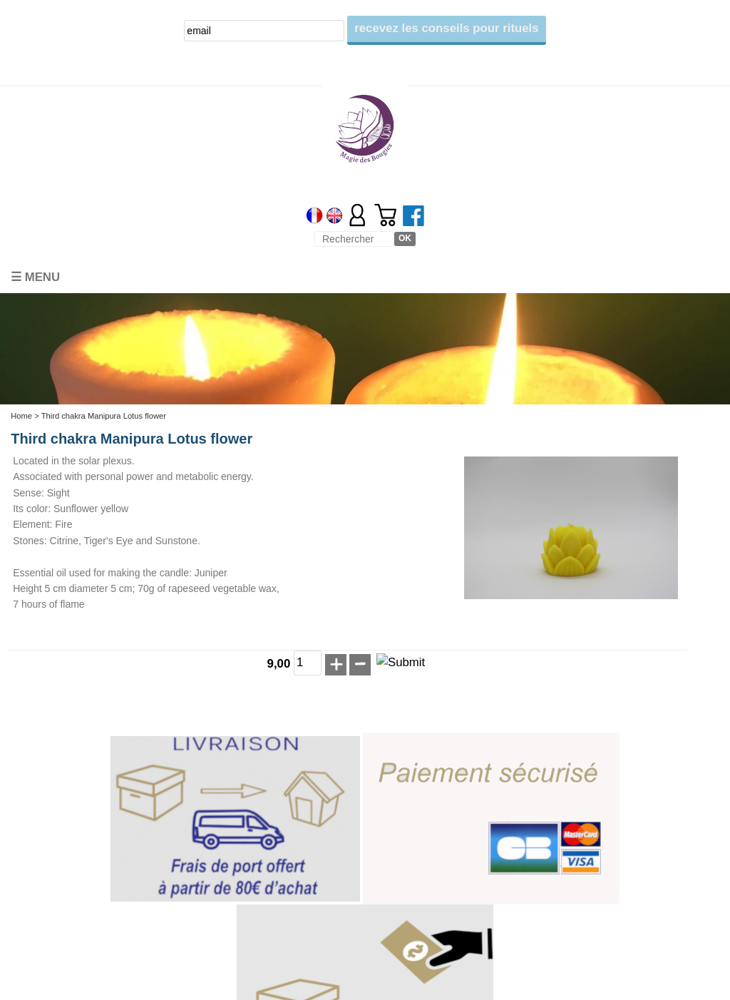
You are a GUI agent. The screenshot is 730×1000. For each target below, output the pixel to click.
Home (21, 416)
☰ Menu (35, 277)
